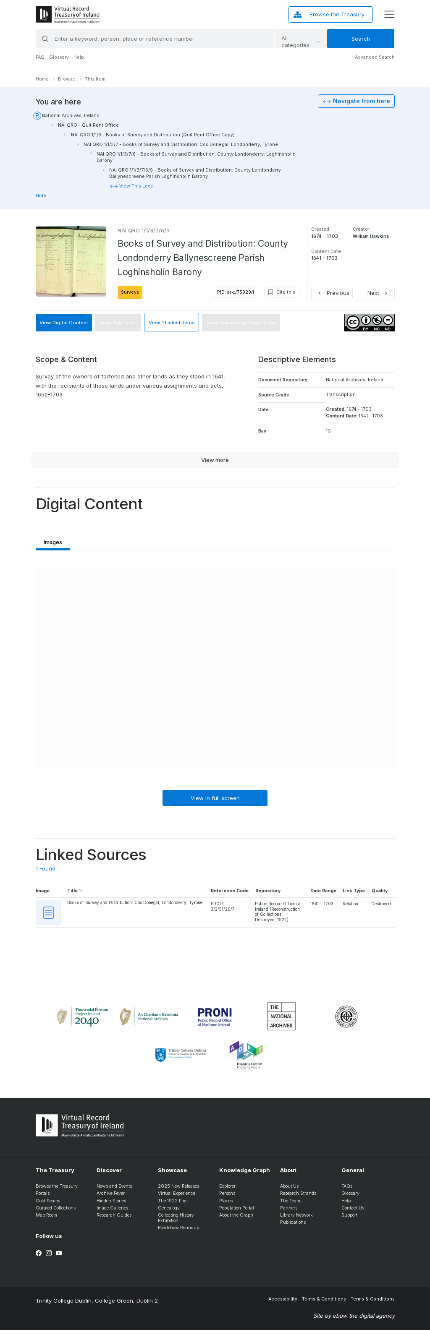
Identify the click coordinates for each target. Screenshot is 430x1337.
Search (360, 38)
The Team (290, 1207)
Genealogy (169, 1214)
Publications (293, 1229)
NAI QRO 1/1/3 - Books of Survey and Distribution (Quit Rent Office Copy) (153, 135)
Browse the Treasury (57, 1193)
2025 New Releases (178, 1193)
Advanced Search (375, 57)
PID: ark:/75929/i (235, 292)
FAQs (346, 1193)
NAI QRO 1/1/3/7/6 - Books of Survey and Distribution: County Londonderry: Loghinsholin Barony (196, 157)
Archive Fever (111, 1200)
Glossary (59, 57)
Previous (338, 292)
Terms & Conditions (324, 1306)
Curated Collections (56, 1214)
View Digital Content (63, 323)
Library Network (296, 1222)
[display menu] (389, 14)
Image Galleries (112, 1214)
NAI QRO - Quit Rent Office (88, 125)
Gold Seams (48, 1207)
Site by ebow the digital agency (354, 1322)
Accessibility (282, 1306)
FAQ (40, 57)
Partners (288, 1214)
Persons (227, 1200)
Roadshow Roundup (178, 1234)
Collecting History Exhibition (176, 1225)
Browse (66, 79)
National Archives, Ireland (71, 115)
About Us (289, 1193)
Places (226, 1207)
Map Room (46, 1222)
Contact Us (352, 1214)
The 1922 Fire (172, 1207)
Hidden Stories (111, 1207)
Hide (41, 195)
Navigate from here (361, 101)
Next (373, 292)
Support (349, 1222)
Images (54, 540)
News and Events (114, 1193)
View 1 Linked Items (172, 323)
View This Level (137, 186)
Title (76, 891)
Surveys (130, 292)
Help (78, 57)
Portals (43, 1200)
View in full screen (215, 798)
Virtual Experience (176, 1200)
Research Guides (114, 1222)
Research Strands (298, 1200)
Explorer (227, 1193)
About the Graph (236, 1222)
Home (42, 79)
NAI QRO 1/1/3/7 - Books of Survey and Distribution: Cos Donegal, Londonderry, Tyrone (181, 144)
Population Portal (236, 1214)
